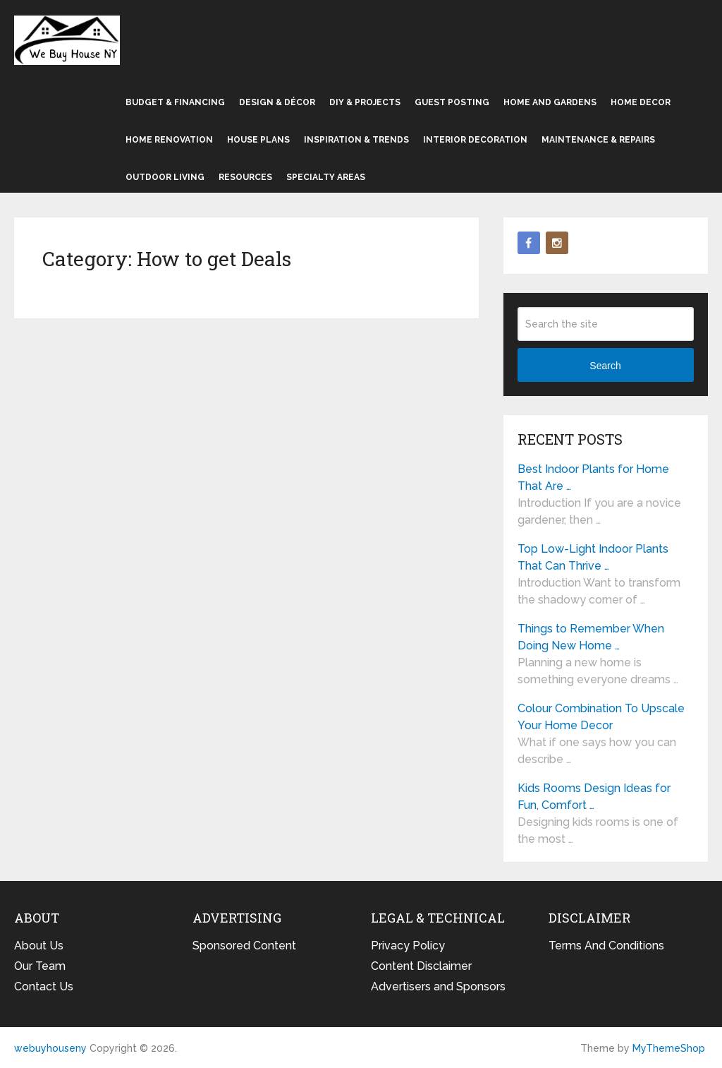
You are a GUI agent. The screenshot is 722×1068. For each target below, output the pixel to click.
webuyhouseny (67, 40)
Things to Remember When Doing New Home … (591, 637)
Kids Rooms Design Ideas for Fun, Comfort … (594, 796)
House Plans (258, 140)
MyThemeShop (668, 1048)
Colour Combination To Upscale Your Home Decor (601, 717)
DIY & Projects (364, 102)
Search (604, 365)
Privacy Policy (408, 945)
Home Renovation (169, 140)
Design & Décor (277, 102)
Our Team (40, 966)
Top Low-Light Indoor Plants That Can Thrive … (593, 557)
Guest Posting (452, 102)
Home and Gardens (549, 102)
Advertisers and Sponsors (438, 986)
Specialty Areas (325, 177)
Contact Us (43, 986)
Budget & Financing (175, 102)
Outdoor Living (165, 177)
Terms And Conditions (606, 945)
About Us (38, 945)
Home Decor (641, 102)
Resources (245, 177)
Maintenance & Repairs (598, 140)
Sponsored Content (244, 945)
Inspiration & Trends (356, 140)
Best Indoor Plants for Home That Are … (593, 477)
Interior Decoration (475, 140)
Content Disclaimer (421, 966)
